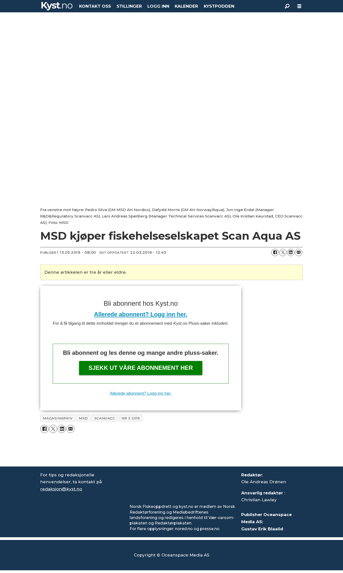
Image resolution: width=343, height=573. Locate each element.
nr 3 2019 (130, 418)
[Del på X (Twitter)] (283, 252)
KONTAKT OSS (95, 6)
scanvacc (104, 418)
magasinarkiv (58, 418)
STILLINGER (129, 6)
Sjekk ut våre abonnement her (140, 367)
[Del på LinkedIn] (290, 252)
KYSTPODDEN (219, 6)
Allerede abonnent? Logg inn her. (140, 314)
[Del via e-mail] (298, 252)
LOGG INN (158, 6)
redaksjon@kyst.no (61, 488)
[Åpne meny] (299, 6)
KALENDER (186, 6)
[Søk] (287, 6)
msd (83, 418)
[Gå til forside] (56, 6)
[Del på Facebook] (275, 252)
